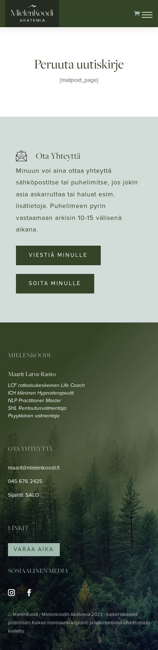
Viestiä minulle (58, 255)
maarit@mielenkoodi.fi (33, 468)
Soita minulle (55, 283)
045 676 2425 (25, 481)
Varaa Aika (34, 549)
